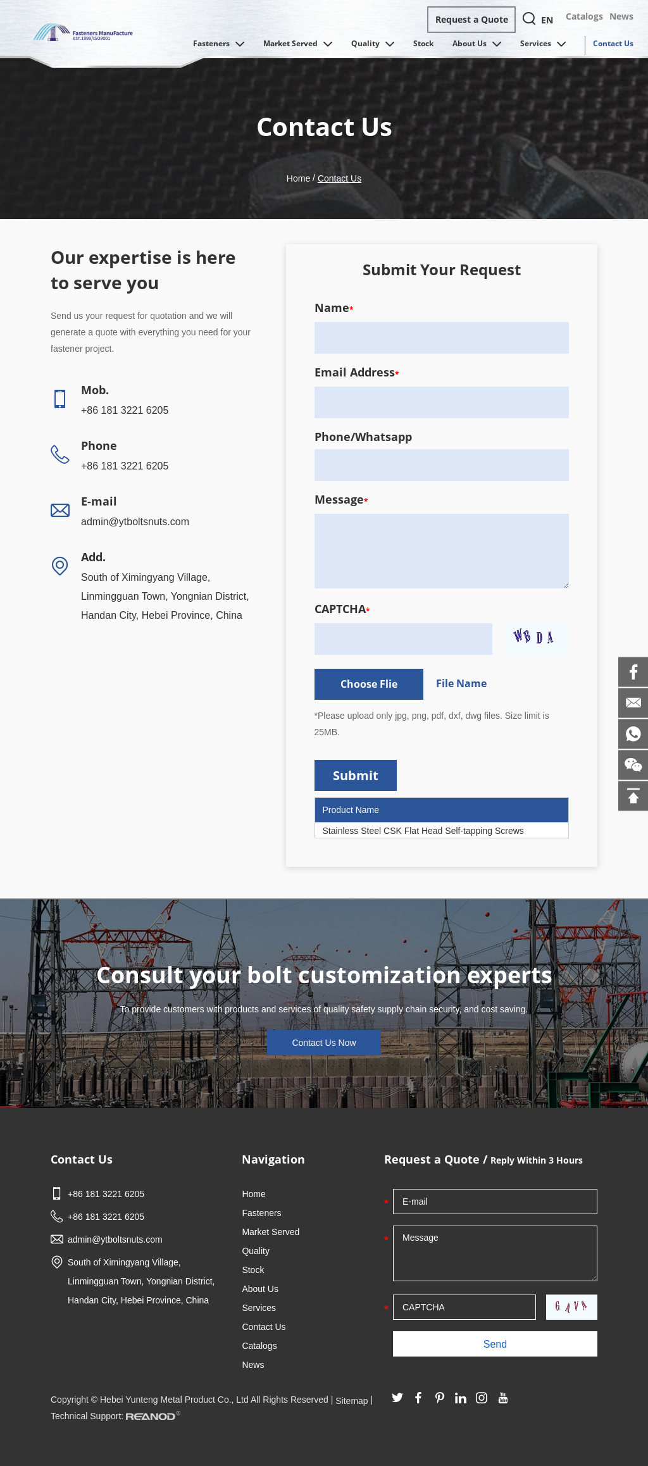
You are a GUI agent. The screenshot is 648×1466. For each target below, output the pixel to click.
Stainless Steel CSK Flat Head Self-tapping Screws (423, 831)
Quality (372, 44)
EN (547, 20)
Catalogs (584, 16)
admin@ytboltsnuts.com (135, 521)
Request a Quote (471, 19)
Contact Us (613, 43)
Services (543, 44)
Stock (423, 43)
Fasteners (218, 44)
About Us (476, 44)
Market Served (297, 44)
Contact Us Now (324, 1043)
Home (298, 178)
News (621, 16)
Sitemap (351, 1401)
